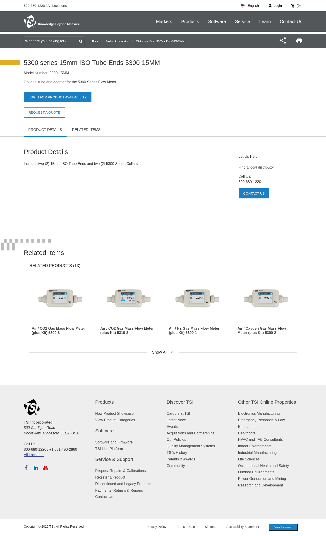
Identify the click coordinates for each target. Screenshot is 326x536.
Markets (164, 21)
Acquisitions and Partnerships (190, 433)
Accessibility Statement (238, 527)
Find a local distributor (256, 167)
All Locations (57, 5)
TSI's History (177, 453)
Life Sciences (249, 459)
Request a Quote (46, 112)
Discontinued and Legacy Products (123, 484)
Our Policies (176, 439)
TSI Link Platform (109, 449)
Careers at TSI (178, 413)
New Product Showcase (114, 413)
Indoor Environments (255, 446)
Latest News (177, 420)
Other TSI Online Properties (267, 402)
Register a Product (110, 477)
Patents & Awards (181, 459)
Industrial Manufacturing (257, 453)
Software (217, 21)
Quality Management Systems (191, 446)
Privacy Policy (152, 527)
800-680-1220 (35, 5)
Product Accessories (117, 41)
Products (190, 21)
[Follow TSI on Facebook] (26, 467)
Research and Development (260, 485)
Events (172, 427)
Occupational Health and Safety (263, 466)
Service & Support (114, 459)
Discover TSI (180, 402)
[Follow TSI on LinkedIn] (36, 467)
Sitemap (206, 527)
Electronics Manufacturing (259, 413)
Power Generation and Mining (262, 479)
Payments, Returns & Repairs (119, 490)
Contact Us (291, 21)
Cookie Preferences (281, 527)
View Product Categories (115, 420)
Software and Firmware (114, 442)
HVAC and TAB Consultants (260, 439)
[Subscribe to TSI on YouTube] (45, 467)
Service (242, 21)
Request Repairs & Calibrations (120, 471)
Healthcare (247, 433)
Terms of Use (181, 527)
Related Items (86, 130)
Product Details (45, 130)
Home (95, 41)
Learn (265, 21)
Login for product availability (60, 97)
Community (176, 466)
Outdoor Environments (256, 472)
